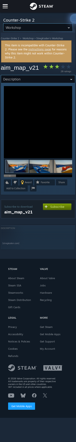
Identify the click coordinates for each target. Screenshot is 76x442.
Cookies (13, 348)
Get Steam (46, 327)
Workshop (28, 38)
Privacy (12, 327)
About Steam (16, 278)
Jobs (43, 285)
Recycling (46, 300)
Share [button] (61, 182)
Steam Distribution (19, 300)
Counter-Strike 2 (10, 38)
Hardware (46, 292)
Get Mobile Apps (21, 406)
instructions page (39, 49)
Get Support (47, 341)
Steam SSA (14, 285)
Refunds (13, 356)
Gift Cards (14, 307)
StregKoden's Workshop (49, 38)
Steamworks (15, 292)
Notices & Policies (19, 341)
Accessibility (15, 334)
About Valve (47, 278)
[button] (41, 166)
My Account (47, 348)
